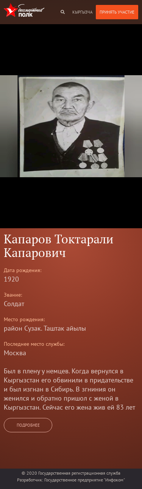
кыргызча (82, 12)
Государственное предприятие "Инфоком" (84, 480)
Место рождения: (24, 319)
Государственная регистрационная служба (79, 473)
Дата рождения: (22, 270)
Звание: (13, 294)
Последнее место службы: (34, 343)
